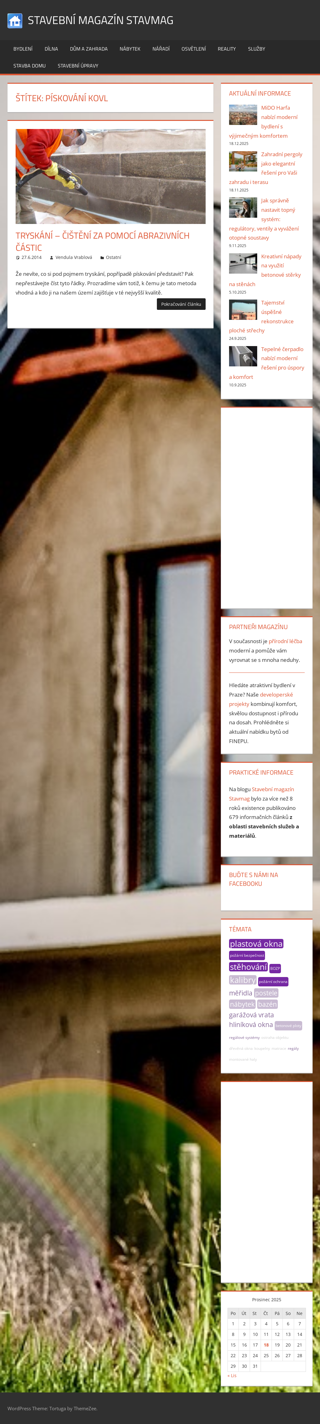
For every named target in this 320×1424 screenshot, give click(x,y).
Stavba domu (29, 65)
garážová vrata (251, 1015)
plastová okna (256, 943)
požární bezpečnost (247, 955)
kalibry (243, 980)
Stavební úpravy (78, 65)
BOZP (275, 968)
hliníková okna (251, 1024)
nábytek (242, 1004)
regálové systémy (244, 1037)
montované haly (243, 1059)
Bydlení (22, 48)
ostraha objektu (274, 1037)
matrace (279, 1048)
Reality (227, 48)
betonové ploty (288, 1025)
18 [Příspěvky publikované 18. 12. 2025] (266, 1345)
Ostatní (113, 257)
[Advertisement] (267, 506)
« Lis (232, 1375)
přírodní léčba (285, 641)
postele (266, 993)
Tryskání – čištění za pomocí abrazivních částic (103, 241)
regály (293, 1048)
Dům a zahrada (89, 48)
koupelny (262, 1048)
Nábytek (130, 48)
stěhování (248, 966)
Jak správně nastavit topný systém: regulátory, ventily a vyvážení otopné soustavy (264, 219)
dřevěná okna (241, 1048)
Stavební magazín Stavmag (100, 19)
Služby (256, 48)
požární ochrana (273, 981)
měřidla (240, 993)
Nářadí (161, 48)
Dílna (51, 48)
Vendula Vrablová (74, 257)
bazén (267, 1004)
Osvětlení (194, 48)
